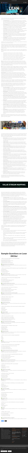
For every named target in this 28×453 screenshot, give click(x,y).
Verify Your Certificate (14, 0)
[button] (23, 2)
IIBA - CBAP (14, 433)
